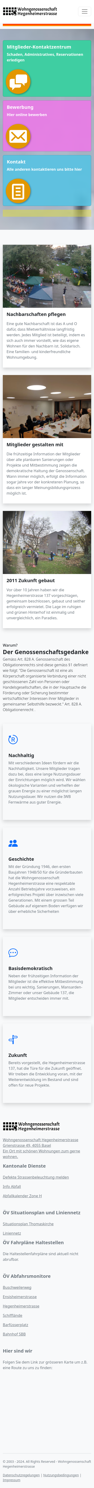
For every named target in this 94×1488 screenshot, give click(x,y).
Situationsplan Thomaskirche (28, 1223)
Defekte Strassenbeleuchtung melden (36, 1177)
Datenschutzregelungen (21, 1475)
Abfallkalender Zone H (22, 1195)
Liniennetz (12, 1233)
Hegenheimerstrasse (21, 1306)
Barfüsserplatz (15, 1324)
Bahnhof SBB (14, 1334)
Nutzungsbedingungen (61, 1475)
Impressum (11, 1480)
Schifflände (12, 1315)
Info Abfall (12, 1186)
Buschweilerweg (17, 1287)
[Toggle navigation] (84, 11)
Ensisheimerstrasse (20, 1296)
